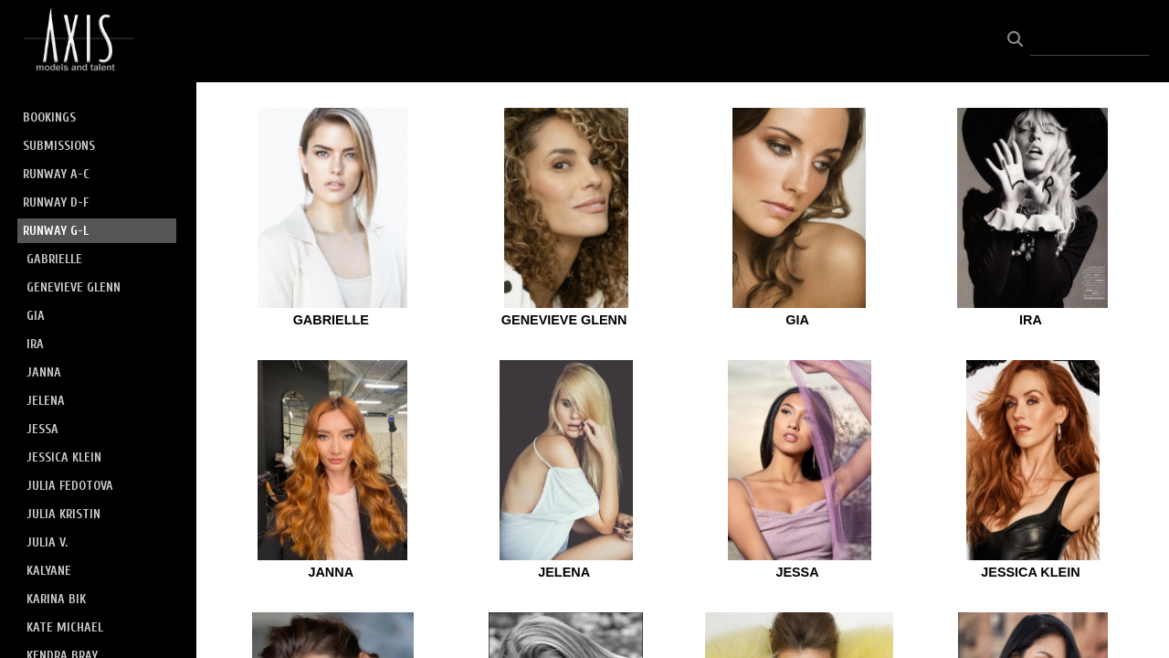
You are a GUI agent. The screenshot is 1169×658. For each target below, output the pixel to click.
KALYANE (48, 570)
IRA (35, 344)
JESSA (42, 429)
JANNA (43, 372)
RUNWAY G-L (56, 231)
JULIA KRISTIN (63, 514)
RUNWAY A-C (56, 174)
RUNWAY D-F (56, 202)
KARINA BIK (56, 599)
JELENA (45, 401)
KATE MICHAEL (64, 627)
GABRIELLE (54, 259)
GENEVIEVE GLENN (73, 287)
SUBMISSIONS (59, 146)
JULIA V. (47, 542)
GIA (35, 316)
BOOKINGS (49, 117)
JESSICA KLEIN (63, 457)
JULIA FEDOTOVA (69, 486)
